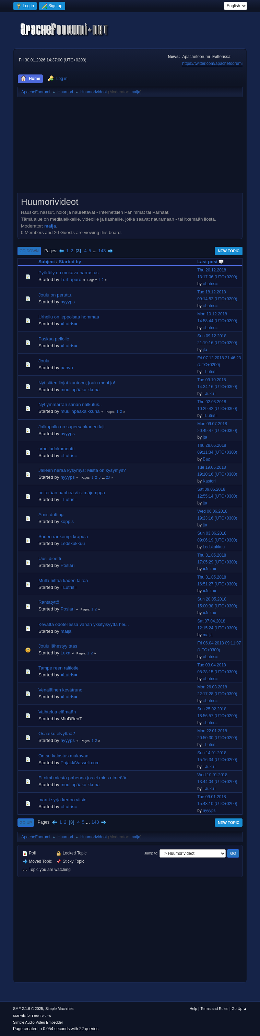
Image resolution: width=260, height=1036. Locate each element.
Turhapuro (70, 279)
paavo (66, 367)
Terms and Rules (214, 1008)
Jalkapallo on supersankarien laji (71, 426)
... (95, 250)
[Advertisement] (130, 148)
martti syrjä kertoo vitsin (62, 799)
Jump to (150, 853)
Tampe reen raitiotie (58, 668)
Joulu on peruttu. (55, 295)
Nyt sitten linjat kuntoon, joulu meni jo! (76, 382)
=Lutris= (210, 283)
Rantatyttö (48, 602)
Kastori (209, 481)
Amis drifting (50, 514)
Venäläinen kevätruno (60, 689)
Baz (206, 459)
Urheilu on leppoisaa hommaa (68, 316)
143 (102, 250)
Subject (46, 261)
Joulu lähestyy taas (57, 646)
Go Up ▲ (239, 1008)
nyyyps (67, 301)
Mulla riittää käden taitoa (63, 580)
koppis (67, 521)
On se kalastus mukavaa (63, 755)
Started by (70, 261)
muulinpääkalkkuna (79, 389)
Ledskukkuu (72, 543)
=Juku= (209, 393)
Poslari (67, 565)
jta (205, 349)
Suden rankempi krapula (63, 536)
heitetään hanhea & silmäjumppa (71, 492)
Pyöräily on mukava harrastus (68, 272)
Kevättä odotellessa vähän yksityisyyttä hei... (83, 624)
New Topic (228, 251)
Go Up (26, 822)
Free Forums (41, 1015)
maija (135, 92)
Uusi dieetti (49, 558)
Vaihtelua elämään (57, 711)
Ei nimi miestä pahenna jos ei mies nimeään (83, 777)
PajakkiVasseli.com (79, 762)
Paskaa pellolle (53, 338)
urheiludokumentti (56, 448)
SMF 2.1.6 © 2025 (28, 1008)
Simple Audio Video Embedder (38, 1022)
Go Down (29, 251)
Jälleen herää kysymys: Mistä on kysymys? (82, 470)
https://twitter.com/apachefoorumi (212, 63)
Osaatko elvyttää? (56, 733)
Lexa (65, 652)
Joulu (43, 360)
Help (193, 1008)
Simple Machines (59, 1008)
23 (108, 477)
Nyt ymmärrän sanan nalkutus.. (70, 404)
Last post (210, 261)
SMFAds (19, 1015)
